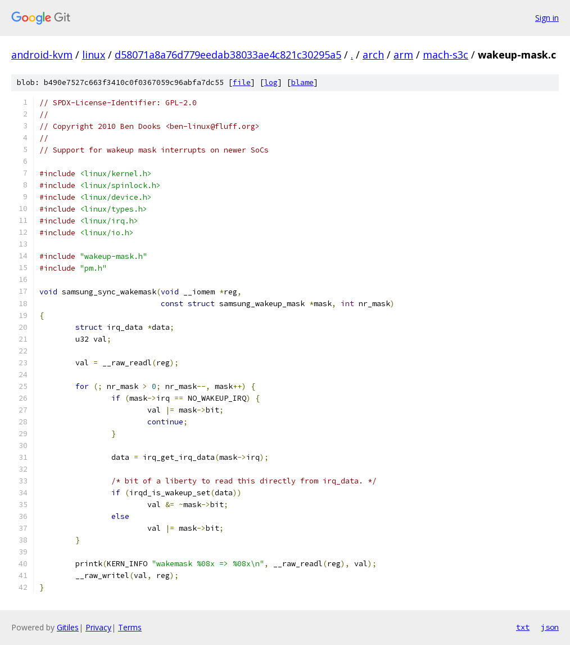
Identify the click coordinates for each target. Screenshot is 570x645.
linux (93, 54)
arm (403, 54)
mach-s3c (445, 54)
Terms (130, 627)
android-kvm (42, 54)
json (550, 627)
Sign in (547, 17)
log (271, 82)
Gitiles (68, 627)
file (242, 82)
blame (302, 82)
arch (373, 54)
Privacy (98, 627)
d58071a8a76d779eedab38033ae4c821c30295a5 (228, 54)
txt (523, 627)
